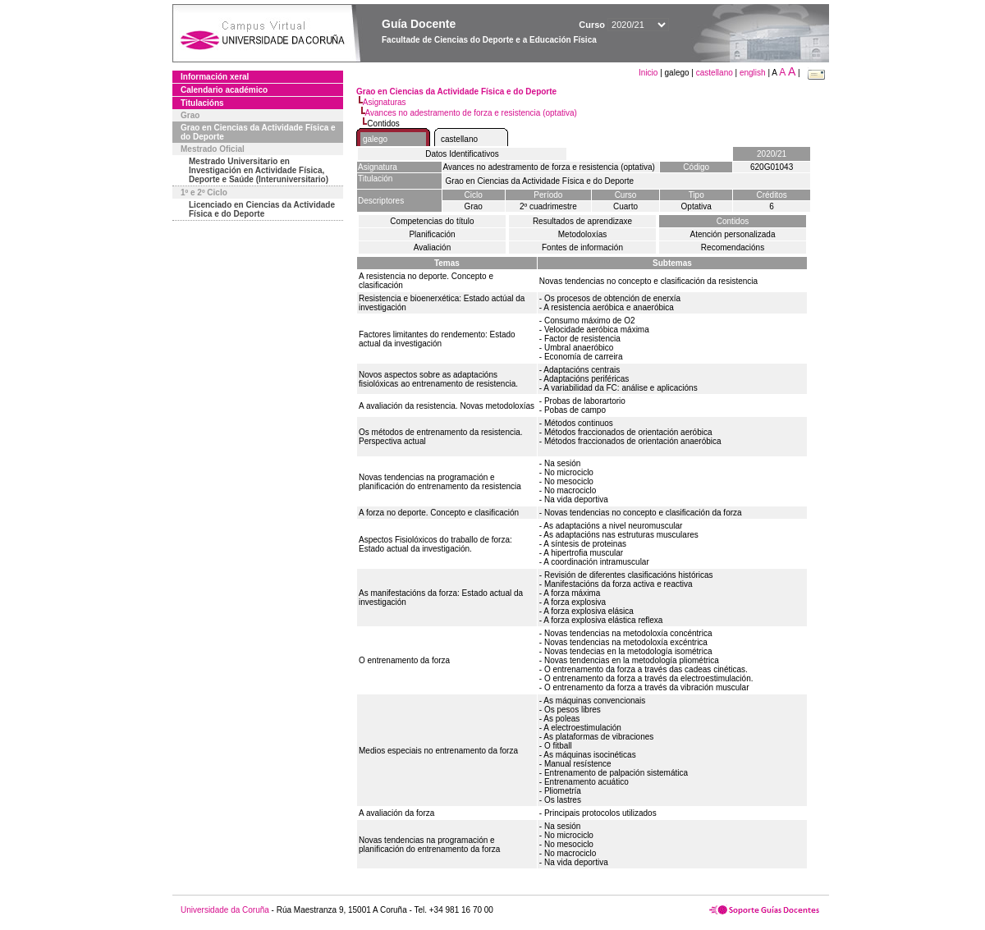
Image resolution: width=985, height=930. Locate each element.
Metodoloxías (582, 234)
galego (375, 139)
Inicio (649, 72)
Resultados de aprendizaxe (582, 221)
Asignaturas (384, 102)
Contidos (733, 221)
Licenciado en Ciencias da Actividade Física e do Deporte (262, 209)
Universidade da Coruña (225, 909)
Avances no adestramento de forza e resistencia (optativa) (471, 112)
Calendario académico (224, 89)
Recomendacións (732, 247)
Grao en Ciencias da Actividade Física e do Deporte (258, 132)
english (753, 72)
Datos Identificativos (462, 153)
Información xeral (215, 76)
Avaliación (432, 247)
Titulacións (202, 103)
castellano (714, 72)
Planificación (432, 234)
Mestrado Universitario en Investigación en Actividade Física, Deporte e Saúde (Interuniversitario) (258, 170)
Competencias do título (432, 221)
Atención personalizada (733, 234)
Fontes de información (582, 247)
